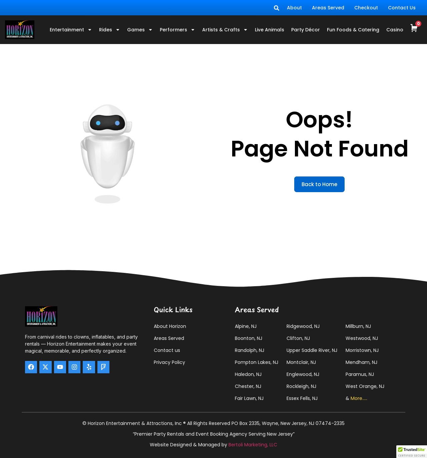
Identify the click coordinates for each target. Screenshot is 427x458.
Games (140, 29)
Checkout (366, 7)
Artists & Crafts (225, 29)
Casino (394, 29)
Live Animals (269, 29)
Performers (177, 29)
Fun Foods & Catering (353, 29)
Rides (109, 29)
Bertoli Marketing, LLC (253, 444)
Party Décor (305, 29)
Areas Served (328, 7)
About (294, 7)
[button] (411, 451)
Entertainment (71, 29)
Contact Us (402, 7)
